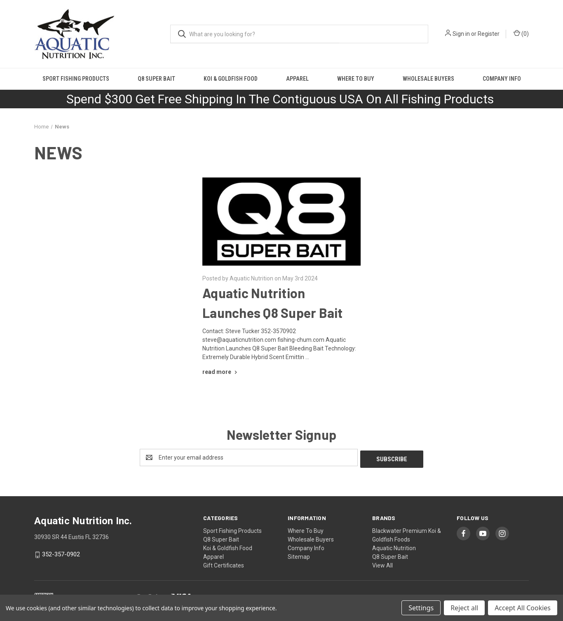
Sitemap (299, 555)
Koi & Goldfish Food (231, 78)
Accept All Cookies (523, 607)
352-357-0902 (61, 552)
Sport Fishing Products (75, 78)
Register (489, 33)
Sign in (461, 33)
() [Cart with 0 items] (521, 33)
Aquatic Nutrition (394, 546)
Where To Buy (355, 78)
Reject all (464, 607)
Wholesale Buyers (428, 78)
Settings (421, 607)
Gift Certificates (223, 563)
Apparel (297, 78)
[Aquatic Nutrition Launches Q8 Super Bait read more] (220, 372)
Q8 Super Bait (156, 78)
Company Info (502, 78)
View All (382, 563)
